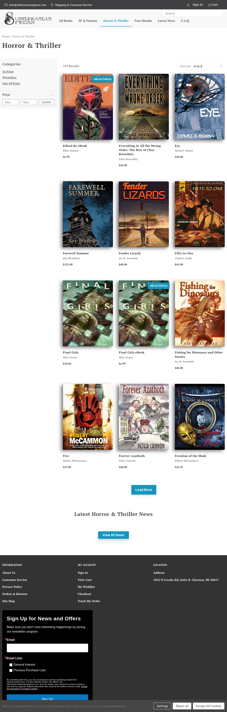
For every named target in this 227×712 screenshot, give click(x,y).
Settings (162, 706)
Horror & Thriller (116, 21)
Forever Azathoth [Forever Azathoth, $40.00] (132, 456)
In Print (8, 71)
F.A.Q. (185, 21)
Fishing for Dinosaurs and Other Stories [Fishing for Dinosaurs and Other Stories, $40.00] (199, 354)
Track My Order (89, 601)
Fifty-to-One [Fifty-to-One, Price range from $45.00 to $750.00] (184, 253)
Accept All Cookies (208, 706)
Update (46, 102)
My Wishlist (86, 587)
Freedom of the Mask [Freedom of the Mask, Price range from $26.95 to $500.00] (190, 456)
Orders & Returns (14, 594)
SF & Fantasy (88, 21)
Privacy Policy (12, 587)
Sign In (83, 573)
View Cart (85, 580)
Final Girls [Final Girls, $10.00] (70, 352)
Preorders (9, 77)
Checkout (84, 594)
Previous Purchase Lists (30, 670)
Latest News (166, 21)
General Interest (24, 664)
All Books (66, 21)
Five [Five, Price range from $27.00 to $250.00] (66, 456)
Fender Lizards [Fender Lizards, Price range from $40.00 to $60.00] (130, 253)
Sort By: (185, 66)
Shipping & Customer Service (73, 5)
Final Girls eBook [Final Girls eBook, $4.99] (131, 352)
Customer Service (14, 580)
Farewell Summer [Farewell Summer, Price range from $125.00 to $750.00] (76, 253)
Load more (143, 490)
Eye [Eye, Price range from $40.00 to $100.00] (177, 146)
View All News (113, 535)
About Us (8, 573)
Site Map (8, 601)
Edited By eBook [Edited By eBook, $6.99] (75, 146)
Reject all (182, 706)
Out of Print (11, 83)
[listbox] (209, 66)
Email (11, 639)
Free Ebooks (143, 21)
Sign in (198, 4)
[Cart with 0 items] (212, 4)
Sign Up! (47, 699)
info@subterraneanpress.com (27, 5)
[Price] (28, 95)
